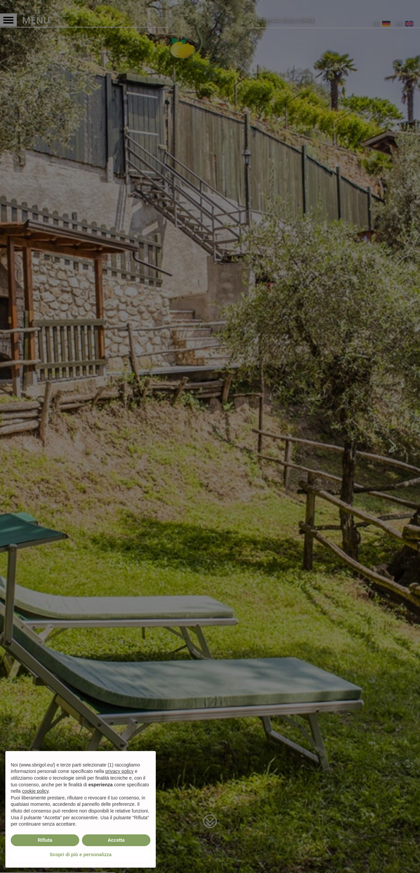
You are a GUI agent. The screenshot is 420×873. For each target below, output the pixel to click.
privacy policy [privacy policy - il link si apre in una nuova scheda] (119, 771)
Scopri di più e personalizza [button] (80, 854)
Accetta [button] (116, 840)
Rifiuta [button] (45, 840)
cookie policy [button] (35, 791)
